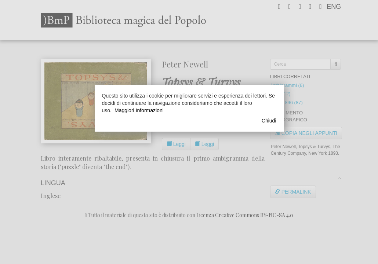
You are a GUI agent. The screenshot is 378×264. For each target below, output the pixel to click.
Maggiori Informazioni (139, 110)
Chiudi (269, 121)
